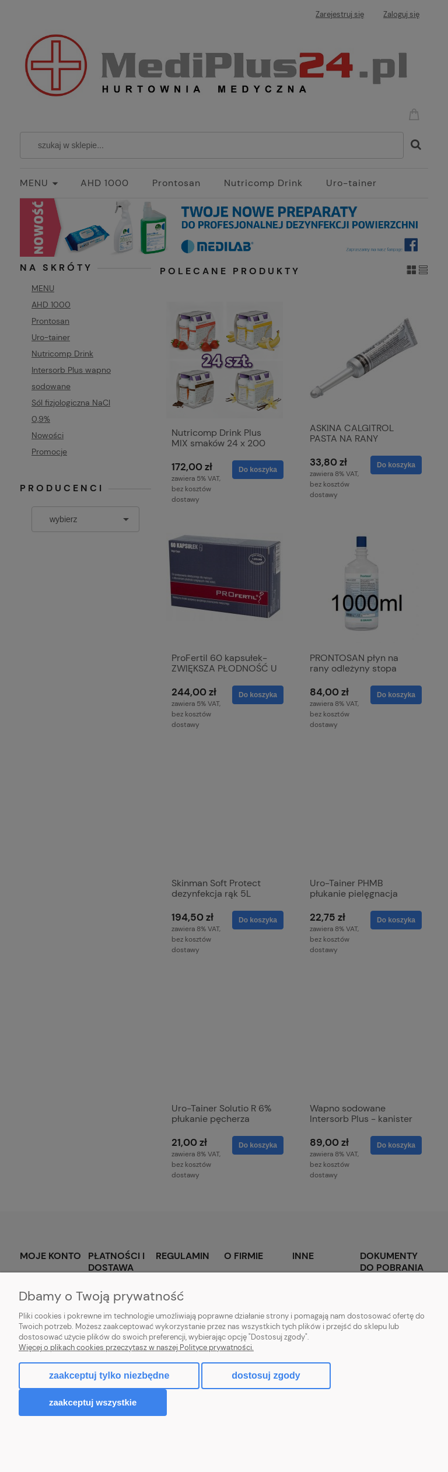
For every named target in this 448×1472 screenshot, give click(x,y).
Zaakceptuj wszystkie (92, 1402)
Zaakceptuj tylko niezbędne (109, 1375)
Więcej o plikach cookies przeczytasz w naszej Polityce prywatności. (136, 1347)
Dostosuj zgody (266, 1375)
